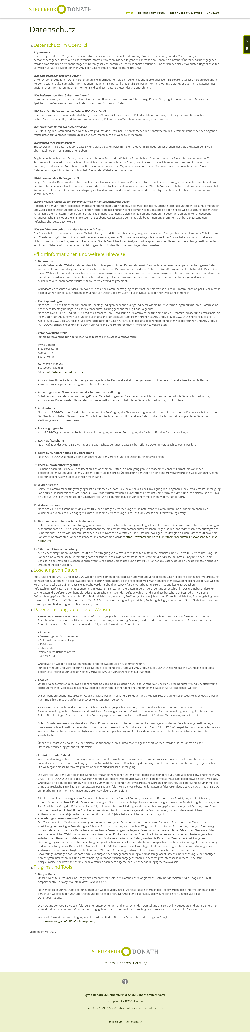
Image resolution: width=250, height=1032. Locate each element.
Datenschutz (134, 1022)
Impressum (115, 1022)
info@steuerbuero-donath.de (65, 372)
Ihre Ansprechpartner (186, 13)
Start (129, 13)
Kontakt (213, 13)
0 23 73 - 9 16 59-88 (104, 1008)
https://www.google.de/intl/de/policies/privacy (66, 921)
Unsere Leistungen (151, 13)
